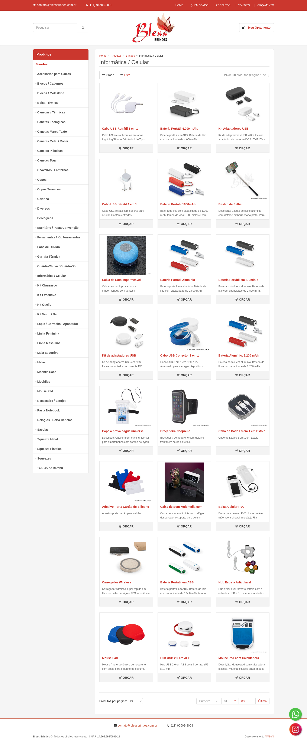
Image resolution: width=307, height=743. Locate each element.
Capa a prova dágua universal (123, 431)
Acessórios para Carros (54, 74)
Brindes (41, 64)
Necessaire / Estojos (51, 400)
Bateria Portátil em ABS (177, 582)
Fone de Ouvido (48, 247)
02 (234, 701)
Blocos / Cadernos (50, 83)
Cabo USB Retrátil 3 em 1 (120, 128)
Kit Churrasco (47, 285)
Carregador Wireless (116, 582)
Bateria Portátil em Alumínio (238, 280)
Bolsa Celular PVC (232, 506)
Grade (108, 75)
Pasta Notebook (48, 410)
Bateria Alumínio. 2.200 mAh (239, 355)
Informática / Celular (51, 276)
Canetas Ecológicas (51, 122)
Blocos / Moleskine (50, 93)
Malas (41, 362)
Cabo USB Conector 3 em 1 (179, 355)
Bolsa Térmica (47, 102)
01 (225, 701)
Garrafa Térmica (48, 256)
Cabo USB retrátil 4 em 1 (119, 204)
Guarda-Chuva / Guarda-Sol (57, 266)
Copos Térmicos (49, 189)
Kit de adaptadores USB (119, 355)
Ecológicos (45, 218)
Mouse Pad (45, 391)
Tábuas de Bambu (50, 468)
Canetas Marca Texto (52, 131)
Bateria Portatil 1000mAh (178, 204)
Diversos (43, 208)
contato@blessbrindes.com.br (56, 5)
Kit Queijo (44, 304)
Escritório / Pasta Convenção (58, 227)
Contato (243, 5)
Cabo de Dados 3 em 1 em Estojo (242, 431)
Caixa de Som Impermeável (121, 280)
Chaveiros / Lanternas (52, 170)
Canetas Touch (47, 160)
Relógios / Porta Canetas (54, 420)
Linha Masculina (49, 343)
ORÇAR (126, 148)
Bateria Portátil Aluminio (177, 280)
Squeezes (44, 458)
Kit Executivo (46, 295)
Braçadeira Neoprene (175, 431)
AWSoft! (269, 736)
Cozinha (43, 199)
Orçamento (265, 5)
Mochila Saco (46, 372)
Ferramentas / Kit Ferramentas (58, 237)
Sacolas (43, 429)
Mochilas (43, 381)
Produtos (221, 5)
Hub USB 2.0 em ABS (175, 658)
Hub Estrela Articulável (235, 582)
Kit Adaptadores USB (234, 128)
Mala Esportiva (47, 352)
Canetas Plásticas (50, 151)
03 (243, 701)
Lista (125, 75)
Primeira (204, 701)
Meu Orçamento (259, 27)
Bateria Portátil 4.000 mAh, (179, 128)
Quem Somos (196, 5)
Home (175, 5)
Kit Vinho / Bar (47, 314)
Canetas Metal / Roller (52, 141)
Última (262, 701)
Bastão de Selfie (230, 204)
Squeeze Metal (47, 439)
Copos (42, 179)
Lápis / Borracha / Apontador (57, 324)
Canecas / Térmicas (51, 112)
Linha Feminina (48, 333)
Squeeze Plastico (49, 449)
